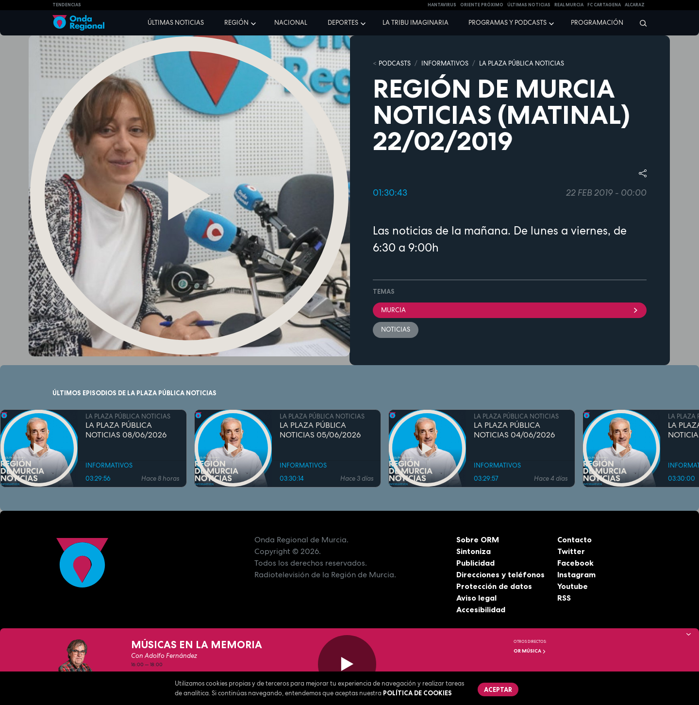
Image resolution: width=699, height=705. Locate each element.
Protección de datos (494, 586)
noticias (395, 329)
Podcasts (395, 63)
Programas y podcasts (507, 22)
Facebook (575, 563)
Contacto (574, 539)
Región (236, 22)
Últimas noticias (176, 22)
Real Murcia (568, 5)
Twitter (571, 551)
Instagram (576, 574)
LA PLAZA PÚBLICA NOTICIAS (521, 63)
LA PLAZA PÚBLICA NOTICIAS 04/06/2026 (514, 430)
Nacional (290, 22)
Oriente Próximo (481, 5)
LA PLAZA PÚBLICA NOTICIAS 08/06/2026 (125, 430)
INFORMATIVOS (444, 63)
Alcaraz (635, 5)
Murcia (509, 310)
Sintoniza (473, 551)
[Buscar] (640, 23)
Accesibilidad (480, 609)
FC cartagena (604, 5)
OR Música (530, 651)
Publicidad (475, 563)
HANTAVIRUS (442, 5)
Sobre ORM (477, 539)
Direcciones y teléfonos (500, 574)
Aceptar (498, 689)
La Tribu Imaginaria (416, 22)
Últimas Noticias (528, 5)
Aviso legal (476, 598)
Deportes (343, 22)
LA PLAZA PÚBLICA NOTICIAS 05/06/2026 (320, 430)
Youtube (572, 586)
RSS (564, 598)
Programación (597, 22)
